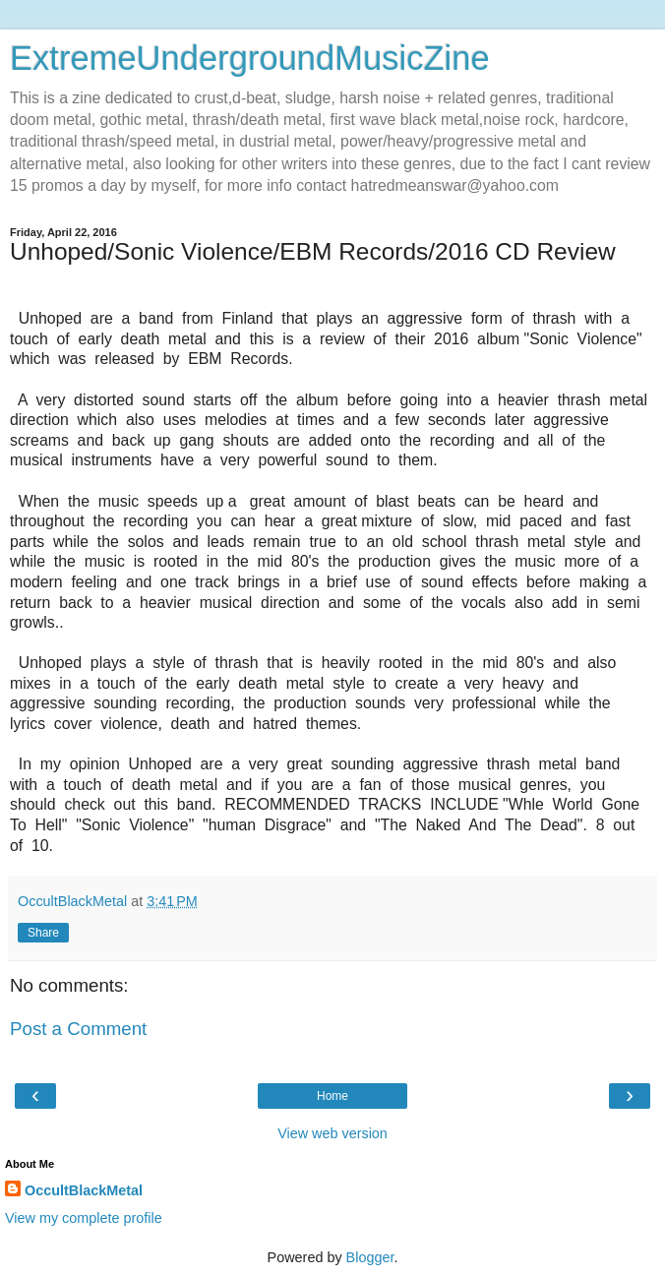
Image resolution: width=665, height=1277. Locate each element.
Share (43, 933)
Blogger (370, 1257)
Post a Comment (78, 1028)
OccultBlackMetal (84, 1190)
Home (332, 1096)
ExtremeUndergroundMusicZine (250, 58)
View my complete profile (83, 1218)
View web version (332, 1133)
